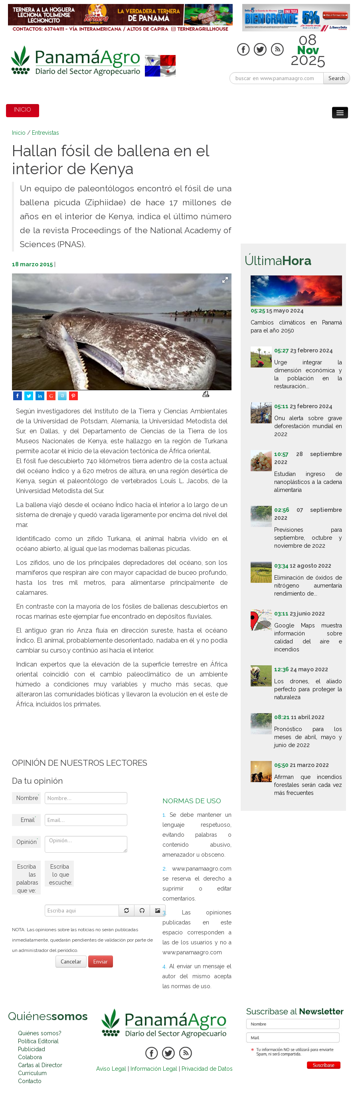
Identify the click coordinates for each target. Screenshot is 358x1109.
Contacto (30, 1081)
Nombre (27, 797)
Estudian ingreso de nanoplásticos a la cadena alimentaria (308, 482)
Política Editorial (38, 1041)
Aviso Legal (111, 1069)
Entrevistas (45, 133)
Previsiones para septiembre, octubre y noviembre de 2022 (308, 538)
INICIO (22, 109)
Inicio (19, 133)
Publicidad (31, 1049)
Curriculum (32, 1073)
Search (336, 78)
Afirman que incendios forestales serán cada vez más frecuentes (308, 785)
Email (28, 819)
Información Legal (154, 1069)
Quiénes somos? (39, 1033)
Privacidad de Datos (207, 1069)
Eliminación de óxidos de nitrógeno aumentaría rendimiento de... (308, 585)
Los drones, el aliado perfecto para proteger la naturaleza (308, 689)
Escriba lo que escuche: (60, 874)
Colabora (30, 1057)
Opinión (27, 841)
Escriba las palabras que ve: (27, 878)
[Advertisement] (157, 731)
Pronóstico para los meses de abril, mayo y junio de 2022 (308, 737)
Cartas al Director (40, 1065)
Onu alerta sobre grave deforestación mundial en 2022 (308, 426)
